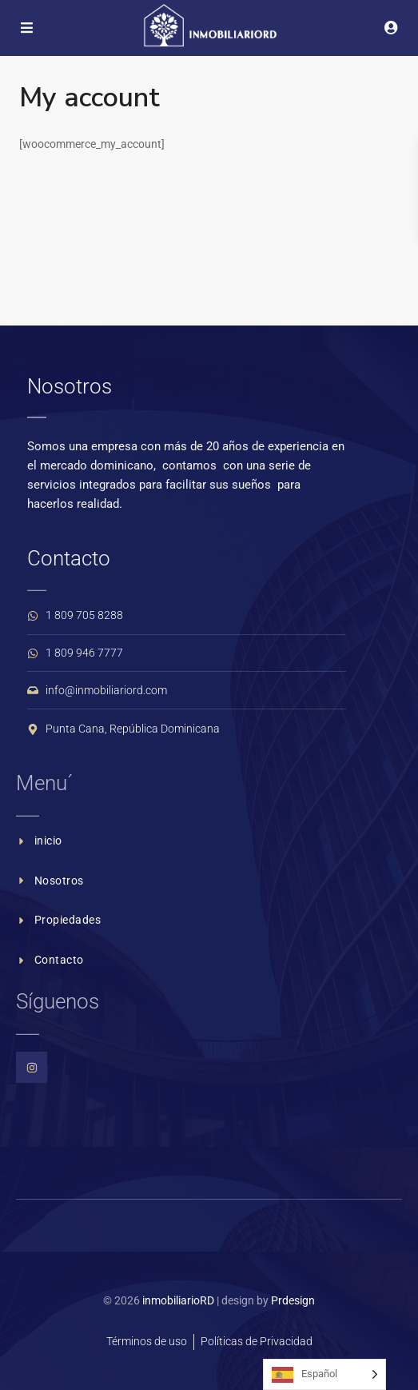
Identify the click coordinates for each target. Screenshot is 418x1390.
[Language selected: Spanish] (324, 1374)
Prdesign (293, 1300)
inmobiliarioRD (178, 1300)
